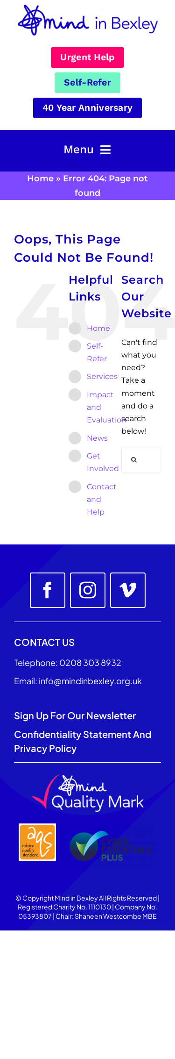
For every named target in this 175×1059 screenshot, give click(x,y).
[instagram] (87, 590)
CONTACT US (44, 642)
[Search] (134, 459)
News (97, 438)
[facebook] (47, 590)
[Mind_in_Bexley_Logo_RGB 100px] (88, 8)
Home (40, 178)
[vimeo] (128, 590)
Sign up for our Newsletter (76, 715)
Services (102, 376)
